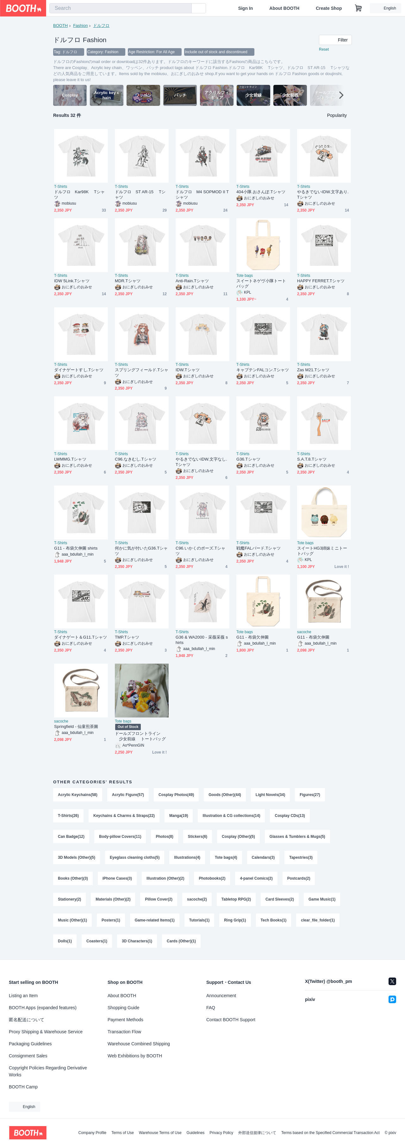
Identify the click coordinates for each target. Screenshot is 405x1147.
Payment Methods (125, 1019)
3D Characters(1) (137, 941)
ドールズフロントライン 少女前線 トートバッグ (140, 736)
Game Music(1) (321, 899)
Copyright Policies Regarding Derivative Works (48, 1071)
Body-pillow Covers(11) (120, 836)
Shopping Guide (123, 1007)
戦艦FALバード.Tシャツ (258, 548)
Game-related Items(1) (155, 920)
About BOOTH (284, 8)
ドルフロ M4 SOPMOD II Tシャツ (202, 194)
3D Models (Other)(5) (76, 857)
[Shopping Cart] (358, 8)
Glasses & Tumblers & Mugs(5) (297, 836)
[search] (185, 8)
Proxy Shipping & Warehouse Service (46, 1031)
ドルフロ (101, 25)
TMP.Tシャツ (127, 637)
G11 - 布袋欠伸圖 (252, 637)
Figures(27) (310, 795)
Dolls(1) (65, 941)
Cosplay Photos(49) (176, 795)
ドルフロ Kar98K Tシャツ (79, 194)
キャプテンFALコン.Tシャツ (262, 369)
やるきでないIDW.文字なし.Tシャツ (201, 462)
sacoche (304, 632)
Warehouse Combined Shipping (139, 1043)
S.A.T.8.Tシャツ (312, 459)
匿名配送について (26, 1019)
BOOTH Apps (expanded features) (43, 1007)
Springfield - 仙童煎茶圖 (76, 726)
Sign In (245, 8)
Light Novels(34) (270, 795)
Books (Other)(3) (73, 878)
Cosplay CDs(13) (290, 815)
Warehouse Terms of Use (160, 1133)
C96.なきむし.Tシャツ (135, 459)
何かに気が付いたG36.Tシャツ (141, 551)
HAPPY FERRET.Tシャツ (321, 280)
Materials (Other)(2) (113, 899)
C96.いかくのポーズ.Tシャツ (200, 551)
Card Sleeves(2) (279, 899)
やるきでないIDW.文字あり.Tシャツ (323, 194)
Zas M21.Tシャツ (313, 369)
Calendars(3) (263, 857)
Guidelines (196, 1133)
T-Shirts (60, 186)
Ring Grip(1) (235, 920)
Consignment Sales (28, 1055)
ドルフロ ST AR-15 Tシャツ (140, 194)
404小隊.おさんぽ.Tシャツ (260, 191)
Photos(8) (164, 836)
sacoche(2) (197, 899)
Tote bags (244, 275)
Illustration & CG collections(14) (231, 815)
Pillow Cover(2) (158, 899)
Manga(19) (178, 815)
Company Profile (92, 1133)
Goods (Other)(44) (225, 795)
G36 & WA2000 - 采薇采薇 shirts (202, 640)
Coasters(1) (96, 941)
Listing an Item (23, 995)
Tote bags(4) (226, 857)
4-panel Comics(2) (256, 878)
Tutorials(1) (199, 920)
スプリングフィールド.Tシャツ (141, 372)
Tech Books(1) (274, 920)
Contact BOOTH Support (230, 1019)
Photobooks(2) (212, 878)
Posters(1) (111, 920)
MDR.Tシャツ (127, 280)
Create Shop (329, 8)
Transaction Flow (124, 1031)
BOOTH (60, 25)
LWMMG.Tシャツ (70, 459)
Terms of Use (122, 1133)
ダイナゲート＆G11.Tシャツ (80, 637)
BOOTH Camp (23, 1086)
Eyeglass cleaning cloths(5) (134, 857)
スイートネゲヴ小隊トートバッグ (261, 283)
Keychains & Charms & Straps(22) (124, 815)
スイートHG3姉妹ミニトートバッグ (322, 551)
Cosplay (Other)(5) (238, 836)
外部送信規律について (257, 1133)
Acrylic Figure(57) (128, 795)
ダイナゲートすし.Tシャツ (78, 369)
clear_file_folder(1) (318, 920)
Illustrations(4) (187, 857)
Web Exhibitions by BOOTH (135, 1055)
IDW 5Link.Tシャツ (72, 280)
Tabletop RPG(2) (236, 899)
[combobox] (120, 8)
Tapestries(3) (301, 857)
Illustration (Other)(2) (165, 878)
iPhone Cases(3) (117, 878)
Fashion (80, 25)
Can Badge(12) (71, 836)
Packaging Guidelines (30, 1043)
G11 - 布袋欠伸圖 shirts (75, 548)
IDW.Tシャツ (188, 369)
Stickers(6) (197, 836)
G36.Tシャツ (248, 459)
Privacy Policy (221, 1133)
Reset (324, 49)
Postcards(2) (298, 878)
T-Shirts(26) (68, 815)
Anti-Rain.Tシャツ (192, 280)
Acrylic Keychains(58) (77, 795)
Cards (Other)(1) (181, 941)
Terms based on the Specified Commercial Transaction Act (330, 1133)
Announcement (221, 995)
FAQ (210, 1007)
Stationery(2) (69, 899)
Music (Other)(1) (72, 920)
